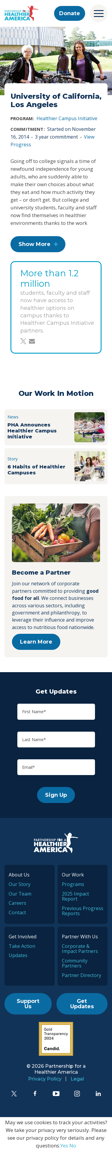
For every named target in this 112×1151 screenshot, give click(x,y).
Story (12, 459)
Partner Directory (81, 975)
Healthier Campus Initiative (66, 118)
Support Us (28, 1004)
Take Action (22, 946)
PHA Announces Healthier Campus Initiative (32, 431)
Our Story (19, 884)
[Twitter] (14, 1093)
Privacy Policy (45, 1079)
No (72, 1145)
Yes (64, 1145)
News (13, 417)
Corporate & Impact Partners (80, 949)
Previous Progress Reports (82, 911)
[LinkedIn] (98, 1093)
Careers (17, 903)
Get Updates (82, 1004)
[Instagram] (77, 1093)
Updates (18, 955)
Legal (77, 1079)
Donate (69, 13)
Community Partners (75, 963)
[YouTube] (56, 1093)
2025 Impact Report (75, 896)
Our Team (20, 893)
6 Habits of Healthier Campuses (36, 470)
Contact (17, 912)
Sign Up (56, 795)
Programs (73, 884)
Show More (34, 244)
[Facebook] (35, 1093)
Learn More (36, 642)
